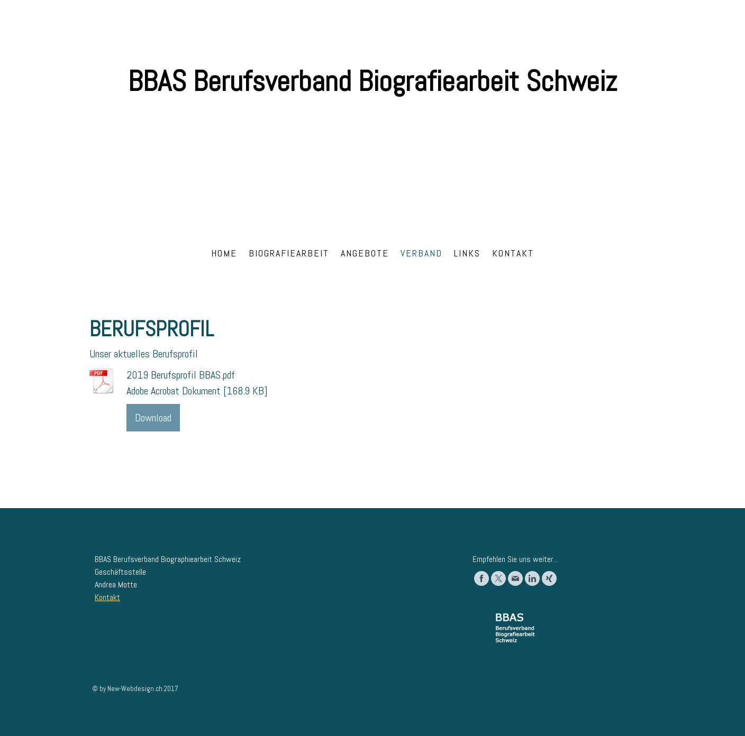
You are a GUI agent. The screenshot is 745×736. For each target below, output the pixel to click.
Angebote (365, 253)
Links (467, 253)
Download (153, 418)
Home (224, 253)
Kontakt (513, 253)
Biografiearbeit (289, 253)
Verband (421, 253)
